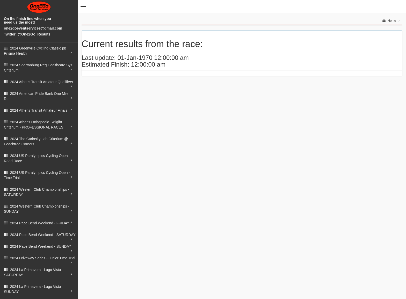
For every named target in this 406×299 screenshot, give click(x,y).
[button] (83, 6)
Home (389, 21)
